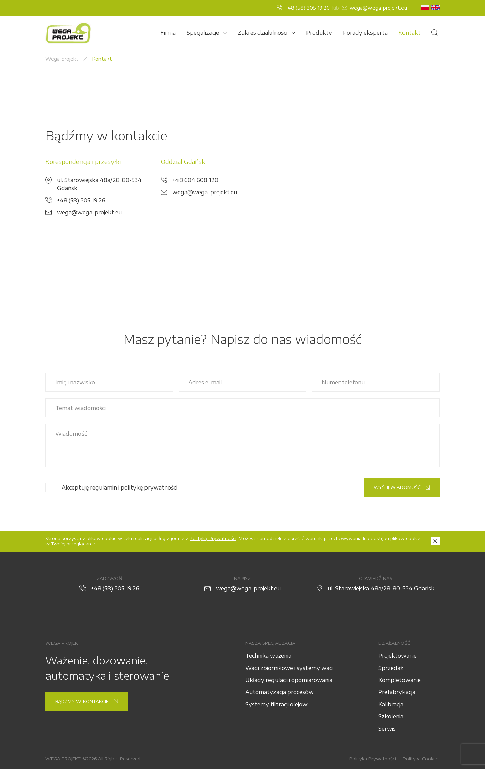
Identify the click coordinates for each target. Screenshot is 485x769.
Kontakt (409, 32)
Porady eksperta (365, 32)
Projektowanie (397, 655)
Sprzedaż (390, 667)
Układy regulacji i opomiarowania (288, 680)
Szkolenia (390, 716)
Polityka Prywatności (372, 758)
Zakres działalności (266, 32)
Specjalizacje (207, 32)
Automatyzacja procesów (279, 692)
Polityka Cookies (421, 758)
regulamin (103, 487)
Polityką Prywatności (213, 538)
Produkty (319, 32)
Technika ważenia (268, 655)
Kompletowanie (399, 680)
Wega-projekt (62, 59)
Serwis (387, 728)
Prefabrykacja (396, 692)
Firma (168, 32)
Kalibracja (390, 704)
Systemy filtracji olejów (276, 704)
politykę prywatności (149, 487)
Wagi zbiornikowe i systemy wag (289, 667)
